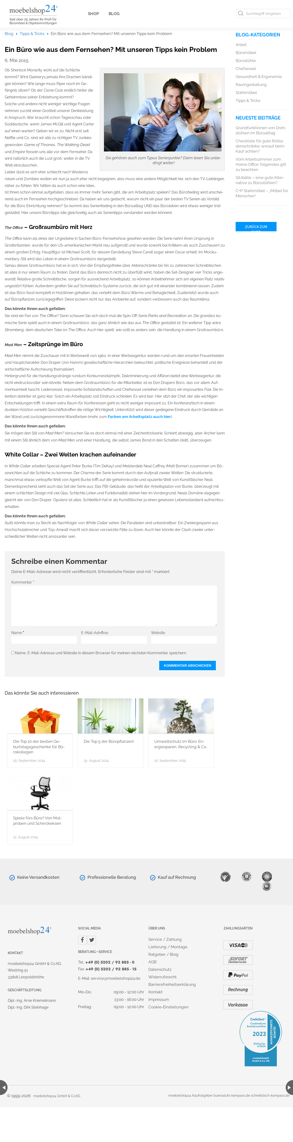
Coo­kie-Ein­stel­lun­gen (168, 1007)
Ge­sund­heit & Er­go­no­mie (259, 76)
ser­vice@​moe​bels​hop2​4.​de (115, 978)
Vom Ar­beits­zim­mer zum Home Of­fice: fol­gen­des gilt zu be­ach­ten (261, 164)
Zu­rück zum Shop (256, 228)
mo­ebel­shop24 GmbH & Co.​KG (56, 1096)
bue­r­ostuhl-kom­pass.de (232, 1095)
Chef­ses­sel (246, 68)
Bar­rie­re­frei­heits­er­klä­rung (172, 984)
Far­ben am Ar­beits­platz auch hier (139, 416)
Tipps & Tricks (32, 33)
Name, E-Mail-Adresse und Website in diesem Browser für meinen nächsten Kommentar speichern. (101, 653)
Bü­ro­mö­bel (246, 52)
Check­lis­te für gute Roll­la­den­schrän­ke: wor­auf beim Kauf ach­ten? (260, 146)
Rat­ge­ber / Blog (163, 954)
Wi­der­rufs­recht (162, 977)
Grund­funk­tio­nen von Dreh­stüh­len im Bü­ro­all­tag (261, 130)
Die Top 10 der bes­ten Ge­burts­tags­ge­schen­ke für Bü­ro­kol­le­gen (39, 746)
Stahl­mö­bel (246, 92)
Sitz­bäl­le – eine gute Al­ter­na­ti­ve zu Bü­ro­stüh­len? (260, 180)
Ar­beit (241, 44)
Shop (93, 13)
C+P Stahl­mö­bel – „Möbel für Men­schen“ (262, 193)
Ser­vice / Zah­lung (165, 939)
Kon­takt (155, 992)
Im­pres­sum (158, 999)
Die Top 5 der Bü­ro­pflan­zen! (109, 741)
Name (18, 633)
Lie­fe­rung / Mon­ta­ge (167, 947)
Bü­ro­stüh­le (246, 60)
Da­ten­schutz (159, 969)
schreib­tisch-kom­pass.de (270, 1095)
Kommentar (22, 582)
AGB (152, 962)
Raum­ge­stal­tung (251, 84)
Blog (114, 13)
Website (158, 633)
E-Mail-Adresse (94, 633)
